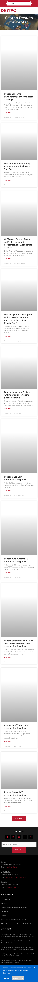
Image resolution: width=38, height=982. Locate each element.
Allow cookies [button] (18, 978)
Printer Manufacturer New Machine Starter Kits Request (18, 924)
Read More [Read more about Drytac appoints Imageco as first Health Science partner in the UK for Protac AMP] (7, 336)
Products (3, 903)
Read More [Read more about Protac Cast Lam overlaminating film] (7, 490)
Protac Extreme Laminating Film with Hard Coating (19, 97)
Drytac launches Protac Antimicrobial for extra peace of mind (17, 395)
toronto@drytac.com (13, 887)
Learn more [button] (7, 973)
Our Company (5, 899)
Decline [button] (6, 978)
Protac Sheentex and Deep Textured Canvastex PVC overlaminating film (18, 643)
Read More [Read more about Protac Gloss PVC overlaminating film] (7, 806)
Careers (3, 916)
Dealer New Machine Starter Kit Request (13, 920)
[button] (35, 10)
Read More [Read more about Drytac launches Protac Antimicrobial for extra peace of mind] (7, 409)
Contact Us (4, 911)
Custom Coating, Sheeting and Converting (14, 907)
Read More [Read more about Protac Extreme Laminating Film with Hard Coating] (7, 112)
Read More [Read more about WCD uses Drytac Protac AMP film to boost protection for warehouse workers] (7, 258)
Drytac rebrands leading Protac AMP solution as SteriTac (17, 166)
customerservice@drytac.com (16, 877)
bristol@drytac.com (12, 867)
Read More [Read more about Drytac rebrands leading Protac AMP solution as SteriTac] (7, 180)
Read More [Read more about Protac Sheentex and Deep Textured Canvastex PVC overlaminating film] (7, 657)
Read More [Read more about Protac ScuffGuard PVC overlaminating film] (7, 741)
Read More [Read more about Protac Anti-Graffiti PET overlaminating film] (7, 572)
